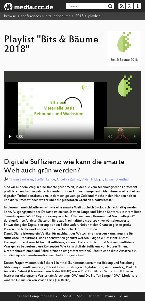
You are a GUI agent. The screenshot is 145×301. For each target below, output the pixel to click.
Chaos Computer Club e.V (39, 296)
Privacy (110, 296)
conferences (31, 16)
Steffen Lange (45, 180)
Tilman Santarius (21, 180)
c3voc (124, 296)
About (67, 296)
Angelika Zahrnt (68, 180)
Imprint (94, 296)
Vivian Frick (90, 180)
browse (10, 16)
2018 (79, 16)
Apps (80, 296)
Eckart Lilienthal (116, 180)
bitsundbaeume (58, 16)
